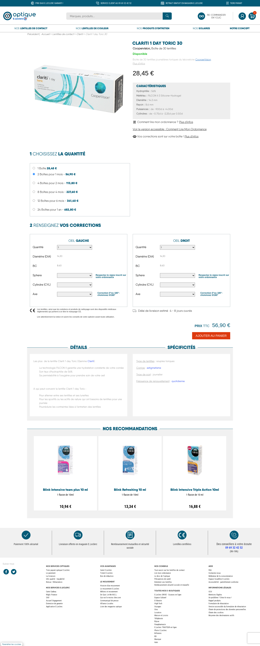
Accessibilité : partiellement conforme (223, 582)
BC (35, 266)
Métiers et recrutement (109, 591)
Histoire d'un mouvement (110, 586)
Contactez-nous (215, 573)
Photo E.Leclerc (160, 630)
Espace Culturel (160, 597)
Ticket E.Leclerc (106, 573)
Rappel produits (215, 600)
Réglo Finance (51, 595)
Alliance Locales (106, 603)
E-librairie (158, 600)
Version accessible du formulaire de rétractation (227, 606)
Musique (157, 639)
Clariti (79, 34)
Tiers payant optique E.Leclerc (58, 570)
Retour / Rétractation (54, 582)
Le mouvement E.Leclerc (109, 589)
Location (157, 612)
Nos (30, 28)
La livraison (50, 576)
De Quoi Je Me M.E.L (108, 595)
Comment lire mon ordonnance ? (163, 122)
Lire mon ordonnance (162, 573)
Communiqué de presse (109, 600)
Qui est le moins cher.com (110, 597)
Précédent (33, 34)
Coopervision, (154, 48)
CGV (210, 591)
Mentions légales (215, 595)
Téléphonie (158, 618)
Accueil (45, 34)
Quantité (38, 247)
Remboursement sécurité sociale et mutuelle (171, 585)
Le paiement (50, 573)
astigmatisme (154, 367)
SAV (47, 597)
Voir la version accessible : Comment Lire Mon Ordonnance (170, 129)
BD (155, 636)
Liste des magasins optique (111, 606)
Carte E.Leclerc (106, 570)
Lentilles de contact (63, 34)
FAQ (210, 570)
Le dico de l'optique (162, 576)
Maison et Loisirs (161, 615)
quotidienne (178, 381)
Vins (156, 609)
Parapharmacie (160, 624)
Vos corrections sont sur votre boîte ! (165, 136)
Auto (156, 642)
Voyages (157, 606)
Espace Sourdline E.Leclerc (219, 579)
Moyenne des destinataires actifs (221, 615)
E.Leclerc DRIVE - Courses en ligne (167, 595)
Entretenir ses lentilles (163, 582)
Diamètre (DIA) (42, 256)
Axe (35, 294)
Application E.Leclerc (54, 606)
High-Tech (158, 603)
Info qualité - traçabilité (55, 579)
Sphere (37, 275)
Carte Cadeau (51, 591)
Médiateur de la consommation (221, 576)
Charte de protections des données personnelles (227, 609)
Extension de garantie (54, 603)
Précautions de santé (162, 579)
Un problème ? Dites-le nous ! (220, 597)
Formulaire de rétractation (219, 603)
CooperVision (203, 59)
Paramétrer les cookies (11, 644)
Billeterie (157, 633)
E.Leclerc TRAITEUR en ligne (165, 627)
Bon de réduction (106, 576)
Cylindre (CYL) (42, 284)
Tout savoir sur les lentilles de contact (169, 570)
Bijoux (156, 621)
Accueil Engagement (54, 600)
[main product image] (78, 90)
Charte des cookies (216, 612)
